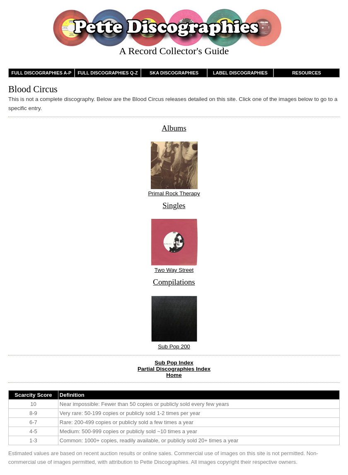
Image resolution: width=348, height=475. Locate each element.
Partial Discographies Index (174, 369)
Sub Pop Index (174, 363)
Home (173, 375)
